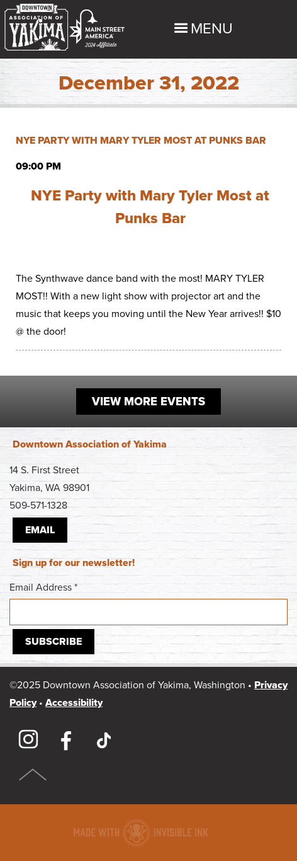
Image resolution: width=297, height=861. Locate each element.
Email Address (148, 603)
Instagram (28, 740)
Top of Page (33, 774)
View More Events (148, 401)
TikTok (104, 740)
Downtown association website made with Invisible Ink (140, 832)
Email (40, 530)
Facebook (66, 740)
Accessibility (74, 702)
